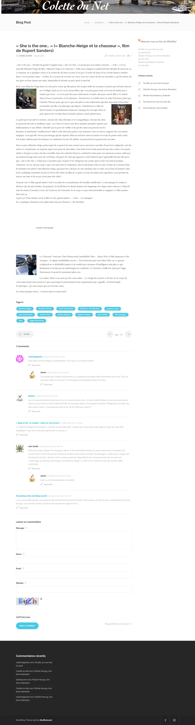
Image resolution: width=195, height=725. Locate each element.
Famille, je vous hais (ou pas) (150, 49)
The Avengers (120, 315)
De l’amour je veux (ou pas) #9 (156, 102)
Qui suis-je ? (140, 7)
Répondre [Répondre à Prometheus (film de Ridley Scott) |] (23, 508)
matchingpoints (35, 357)
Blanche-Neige (25, 309)
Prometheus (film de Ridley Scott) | (31, 496)
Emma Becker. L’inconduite (155, 108)
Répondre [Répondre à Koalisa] (36, 411)
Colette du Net (25, 56)
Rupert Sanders (84, 315)
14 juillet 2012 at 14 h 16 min (51, 446)
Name (20, 554)
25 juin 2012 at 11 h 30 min (46, 396)
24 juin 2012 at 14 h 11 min (54, 357)
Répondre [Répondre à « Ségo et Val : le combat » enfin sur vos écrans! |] (23, 435)
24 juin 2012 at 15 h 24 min (58, 372)
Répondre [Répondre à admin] (48, 384)
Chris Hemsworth (66, 309)
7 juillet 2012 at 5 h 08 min (72, 423)
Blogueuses (155, 7)
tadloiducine (21, 680)
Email (20, 568)
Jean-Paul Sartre (26, 315)
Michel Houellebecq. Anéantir (151, 62)
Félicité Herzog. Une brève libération (154, 56)
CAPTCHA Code (23, 617)
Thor (21, 321)
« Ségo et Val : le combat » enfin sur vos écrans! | (38, 423)
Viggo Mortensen (36, 321)
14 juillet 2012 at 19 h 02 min (59, 476)
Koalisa (31, 396)
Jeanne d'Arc (45, 315)
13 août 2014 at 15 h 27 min (60, 496)
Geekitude (99, 22)
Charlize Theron (45, 309)
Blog (129, 7)
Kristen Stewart (64, 315)
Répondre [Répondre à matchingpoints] (36, 365)
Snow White (103, 315)
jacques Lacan (113, 309)
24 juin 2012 (39, 56)
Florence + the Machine (90, 309)
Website (21, 583)
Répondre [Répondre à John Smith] (36, 468)
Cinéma (111, 56)
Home (87, 22)
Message (21, 528)
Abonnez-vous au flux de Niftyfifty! (159, 41)
